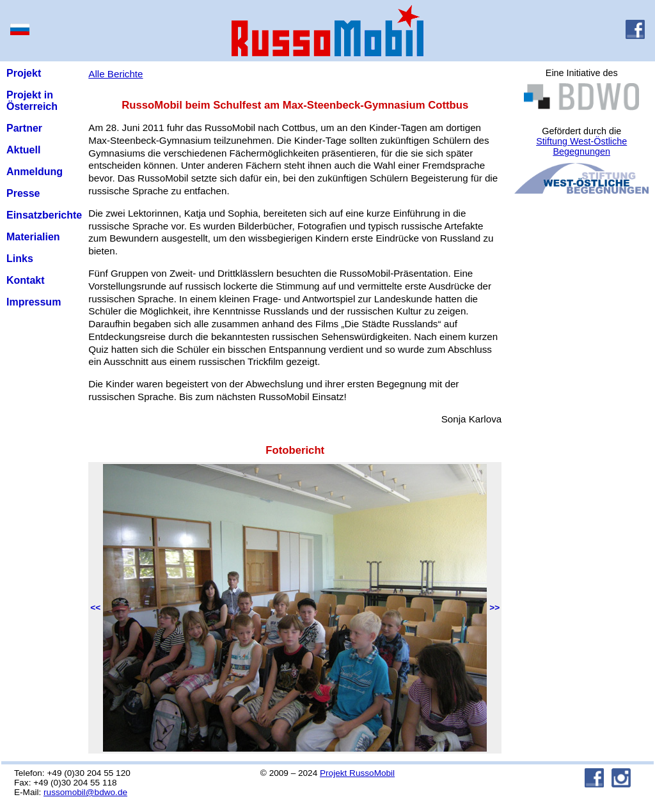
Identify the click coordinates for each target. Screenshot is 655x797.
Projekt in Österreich (32, 100)
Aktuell (23, 149)
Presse (23, 193)
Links (19, 258)
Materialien (33, 236)
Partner (24, 128)
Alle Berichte (115, 73)
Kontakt (25, 280)
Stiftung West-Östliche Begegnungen (581, 146)
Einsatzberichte (44, 215)
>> (494, 607)
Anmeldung (34, 171)
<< (95, 607)
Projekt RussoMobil (357, 773)
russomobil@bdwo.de (85, 792)
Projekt (23, 73)
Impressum (33, 302)
